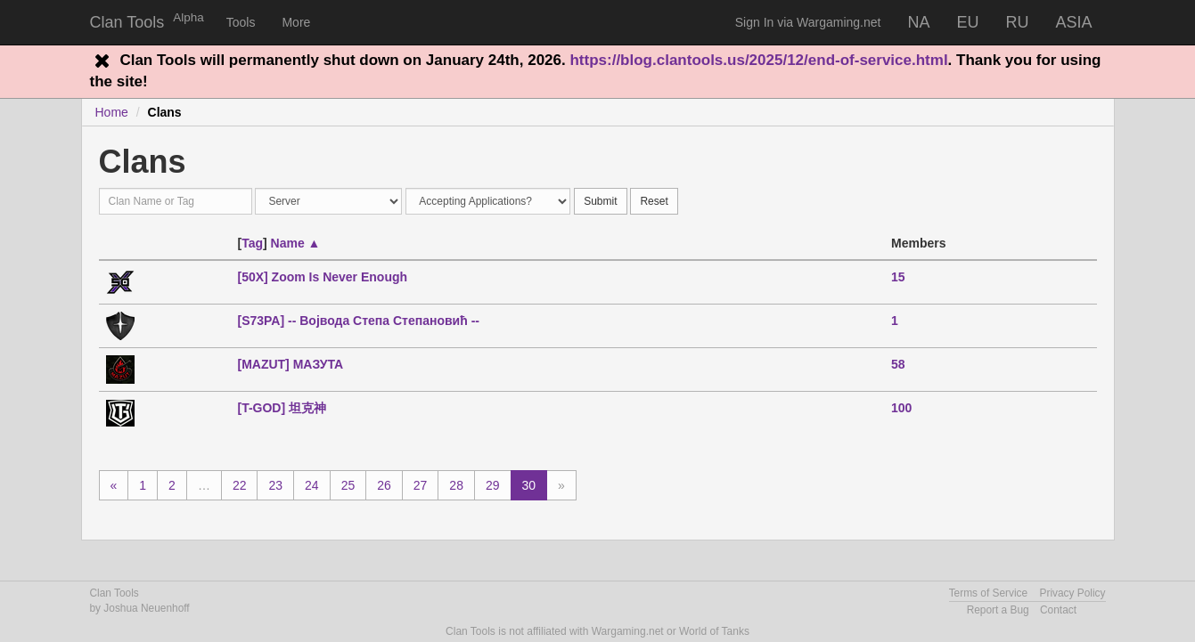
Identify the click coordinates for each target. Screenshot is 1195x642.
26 (384, 485)
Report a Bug (998, 610)
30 (529, 485)
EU (967, 22)
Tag (252, 243)
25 (348, 485)
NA (918, 22)
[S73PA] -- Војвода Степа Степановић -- (358, 320)
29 (493, 485)
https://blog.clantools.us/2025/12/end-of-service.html (758, 60)
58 (898, 364)
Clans (165, 112)
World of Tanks (714, 631)
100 (901, 408)
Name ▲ (296, 243)
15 (898, 277)
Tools (241, 22)
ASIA (1073, 22)
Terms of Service (988, 593)
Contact (1058, 610)
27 (420, 485)
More (296, 22)
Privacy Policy (1072, 593)
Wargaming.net (628, 631)
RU (1016, 22)
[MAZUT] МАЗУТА (290, 364)
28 (456, 485)
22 (240, 485)
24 (312, 485)
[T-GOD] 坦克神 (281, 408)
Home (111, 112)
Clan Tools (127, 22)
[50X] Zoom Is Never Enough (322, 277)
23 (275, 485)
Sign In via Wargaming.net (808, 22)
